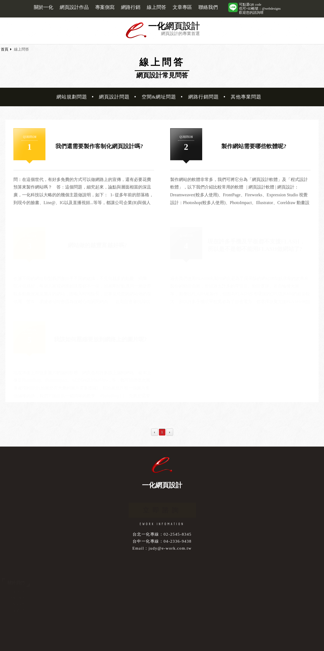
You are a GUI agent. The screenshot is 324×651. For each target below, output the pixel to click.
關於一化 (43, 7)
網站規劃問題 (71, 97)
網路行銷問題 (203, 97)
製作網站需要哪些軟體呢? (253, 147)
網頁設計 (182, 26)
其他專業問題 (246, 97)
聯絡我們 (208, 7)
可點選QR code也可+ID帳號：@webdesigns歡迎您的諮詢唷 (260, 9)
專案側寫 (105, 7)
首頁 (4, 49)
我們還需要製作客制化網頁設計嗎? (99, 147)
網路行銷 (130, 7)
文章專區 (182, 7)
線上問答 (156, 7)
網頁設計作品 (74, 7)
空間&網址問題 (159, 97)
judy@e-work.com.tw (170, 548)
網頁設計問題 (114, 97)
